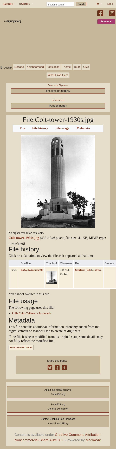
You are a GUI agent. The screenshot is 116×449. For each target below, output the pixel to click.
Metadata (83, 128)
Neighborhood (35, 66)
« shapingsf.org (12, 21)
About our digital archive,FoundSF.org (58, 392)
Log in (110, 4)
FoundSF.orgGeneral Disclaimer (58, 406)
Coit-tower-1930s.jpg (24, 238)
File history (40, 128)
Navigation (24, 4)
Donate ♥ (106, 21)
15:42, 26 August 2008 (32, 270)
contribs (96, 270)
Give (86, 66)
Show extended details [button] (21, 347)
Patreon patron (58, 105)
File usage (62, 128)
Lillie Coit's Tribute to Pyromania (31, 313)
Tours (77, 66)
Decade (19, 66)
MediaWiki (93, 440)
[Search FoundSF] (60, 4)
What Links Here (58, 75)
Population (53, 66)
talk (89, 270)
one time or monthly (58, 90)
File (22, 128)
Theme (66, 66)
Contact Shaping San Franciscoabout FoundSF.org (58, 421)
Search (81, 4)
